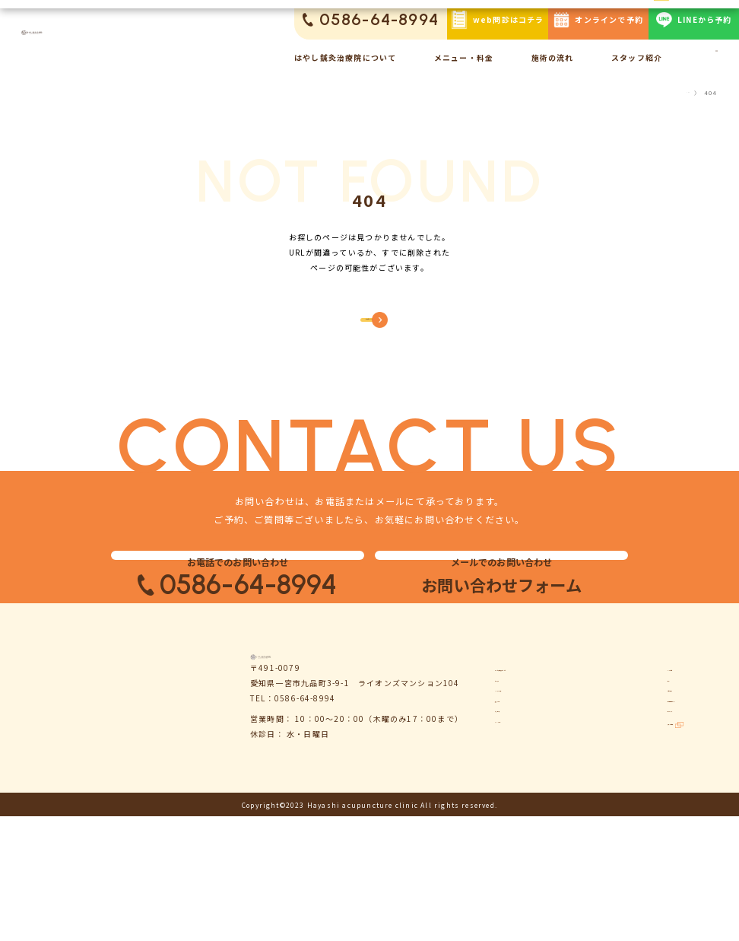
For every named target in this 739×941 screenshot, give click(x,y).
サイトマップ (639, 850)
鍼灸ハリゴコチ (648, 873)
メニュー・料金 (463, 57)
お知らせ (512, 778)
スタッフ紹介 (636, 57)
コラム (626, 778)
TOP (682, 93)
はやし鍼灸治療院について (345, 57)
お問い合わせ (639, 802)
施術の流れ (552, 57)
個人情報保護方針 (648, 826)
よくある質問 (639, 755)
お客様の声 (516, 850)
